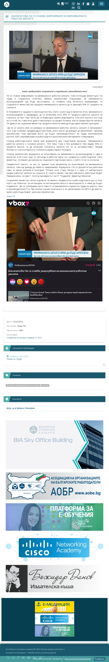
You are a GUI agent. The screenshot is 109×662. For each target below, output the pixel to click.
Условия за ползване (16, 652)
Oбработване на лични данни (42, 652)
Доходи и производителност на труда (23, 385)
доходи (45, 385)
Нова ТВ (11, 196)
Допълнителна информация (77, 658)
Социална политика (16, 337)
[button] (79, 8)
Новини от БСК (34, 337)
